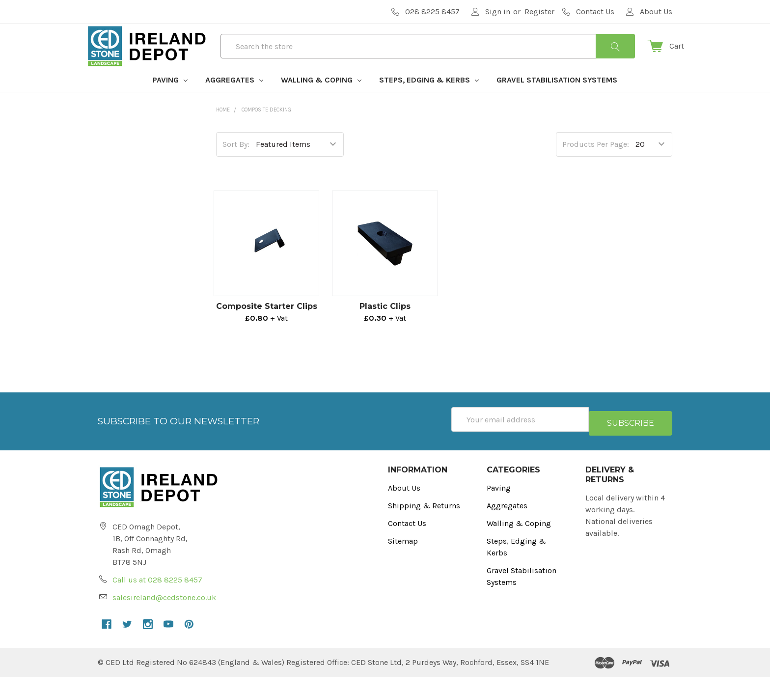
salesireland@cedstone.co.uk (164, 611)
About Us (404, 501)
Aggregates (234, 97)
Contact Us (407, 537)
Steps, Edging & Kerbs (429, 97)
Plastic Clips (385, 324)
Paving (170, 97)
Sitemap (403, 554)
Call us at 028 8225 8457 (157, 593)
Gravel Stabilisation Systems (556, 97)
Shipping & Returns (424, 519)
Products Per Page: (595, 161)
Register (539, 11)
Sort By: (235, 161)
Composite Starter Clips (266, 324)
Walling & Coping (321, 97)
